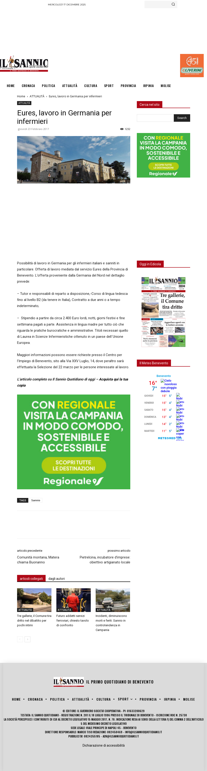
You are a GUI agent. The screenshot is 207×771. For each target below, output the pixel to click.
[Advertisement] (127, 43)
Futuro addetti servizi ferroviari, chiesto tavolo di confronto (72, 620)
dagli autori (56, 579)
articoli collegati (31, 579)
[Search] (173, 4)
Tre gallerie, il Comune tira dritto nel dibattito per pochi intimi (34, 620)
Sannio (35, 500)
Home (21, 96)
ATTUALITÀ (37, 96)
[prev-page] (20, 639)
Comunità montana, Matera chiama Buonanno (38, 559)
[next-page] (27, 639)
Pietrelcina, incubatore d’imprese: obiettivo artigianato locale (105, 559)
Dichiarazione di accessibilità (104, 745)
